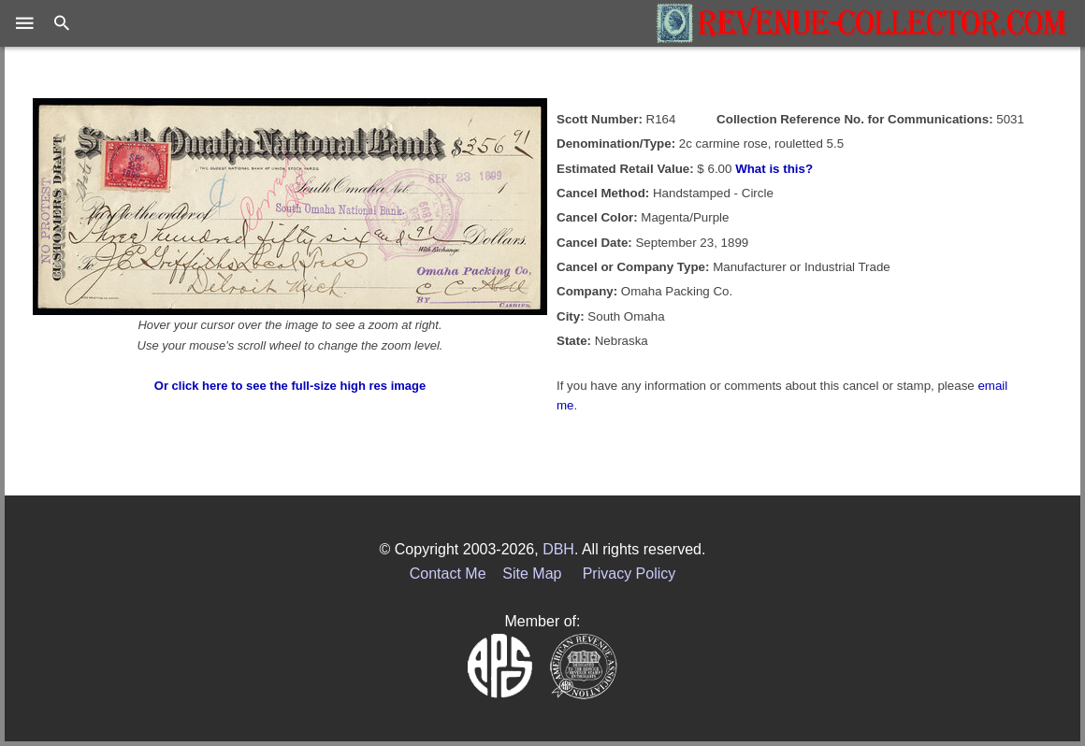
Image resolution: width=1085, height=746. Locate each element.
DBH (558, 549)
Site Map (531, 573)
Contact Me (448, 573)
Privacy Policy (629, 573)
